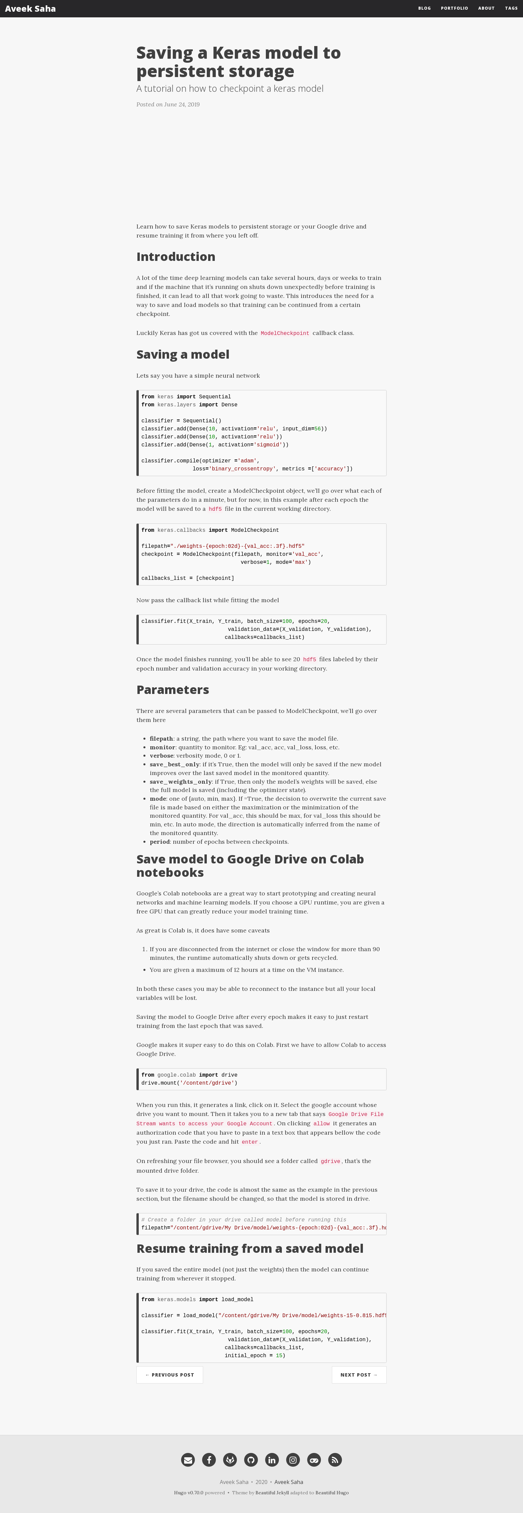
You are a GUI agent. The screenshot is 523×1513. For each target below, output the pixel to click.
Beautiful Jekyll (272, 1493)
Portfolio (454, 11)
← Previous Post (169, 1375)
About (486, 11)
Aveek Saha (30, 11)
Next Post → (359, 1375)
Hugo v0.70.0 (188, 1493)
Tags (511, 11)
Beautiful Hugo (332, 1493)
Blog (424, 11)
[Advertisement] (261, 162)
